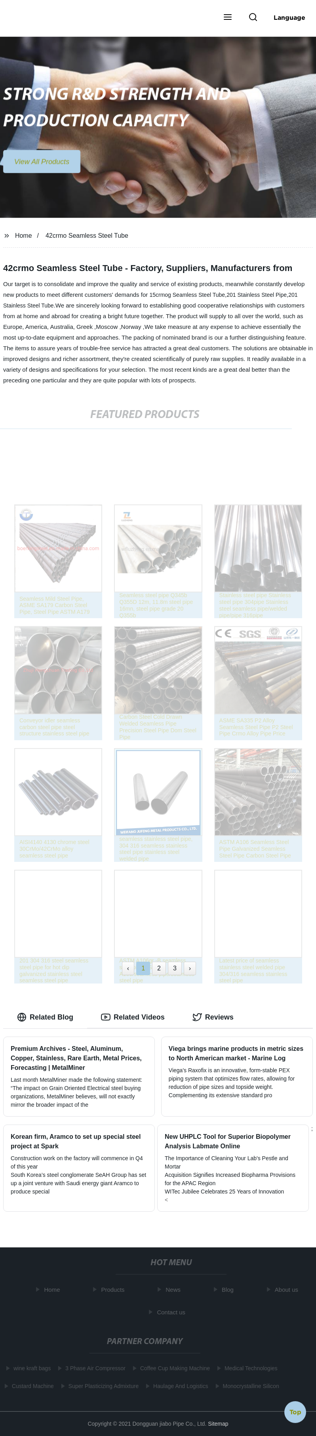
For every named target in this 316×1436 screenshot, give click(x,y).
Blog (229, 1289)
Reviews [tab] (213, 1017)
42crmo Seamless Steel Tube (87, 235)
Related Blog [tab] (45, 1017)
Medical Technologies (249, 1368)
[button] (228, 17)
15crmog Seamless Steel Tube (187, 295)
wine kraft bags (30, 1368)
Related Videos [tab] (133, 1017)
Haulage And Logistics (179, 1386)
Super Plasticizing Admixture (102, 1386)
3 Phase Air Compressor (94, 1368)
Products (114, 1289)
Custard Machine (31, 1386)
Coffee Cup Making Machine (173, 1368)
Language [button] (289, 17)
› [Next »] (190, 968)
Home (23, 235)
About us (287, 1289)
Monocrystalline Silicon (249, 1386)
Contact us (172, 1311)
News (174, 1289)
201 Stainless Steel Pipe (257, 295)
